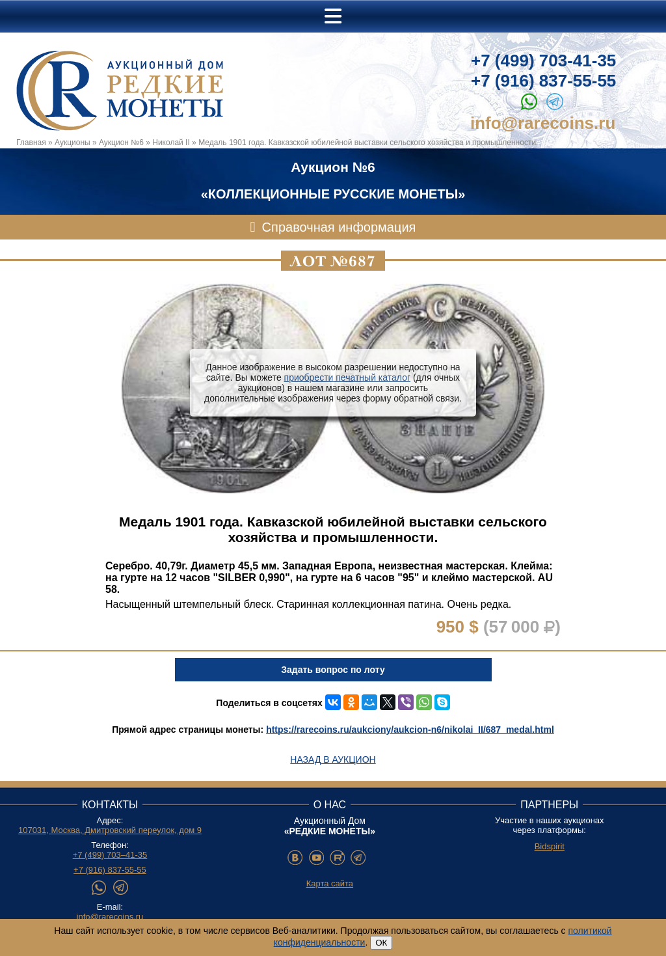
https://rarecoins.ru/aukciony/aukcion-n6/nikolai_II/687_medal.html (410, 729)
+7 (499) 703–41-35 (110, 855)
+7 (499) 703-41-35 (543, 60)
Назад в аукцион (332, 759)
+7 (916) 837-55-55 (543, 80)
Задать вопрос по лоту (332, 669)
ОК (381, 943)
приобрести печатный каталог (347, 377)
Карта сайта (329, 883)
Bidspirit (550, 846)
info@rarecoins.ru (542, 123)
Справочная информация (339, 227)
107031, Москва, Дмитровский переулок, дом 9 (110, 830)
